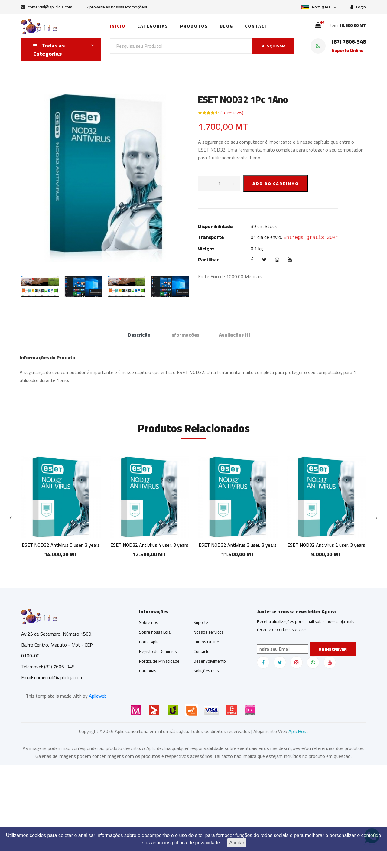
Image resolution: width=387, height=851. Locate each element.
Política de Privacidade (159, 661)
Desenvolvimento (210, 661)
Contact (256, 26)
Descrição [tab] (139, 334)
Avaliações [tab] (234, 334)
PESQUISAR (273, 46)
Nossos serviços (209, 632)
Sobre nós (148, 622)
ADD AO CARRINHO (275, 183)
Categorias (152, 26)
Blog (226, 26)
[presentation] (10, 517)
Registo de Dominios (158, 651)
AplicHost (298, 731)
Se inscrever (333, 649)
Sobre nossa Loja (155, 632)
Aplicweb (98, 695)
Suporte (201, 622)
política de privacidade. (196, 842)
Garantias (147, 671)
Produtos (194, 26)
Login (358, 7)
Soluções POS (206, 671)
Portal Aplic (149, 642)
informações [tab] (184, 334)
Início (117, 26)
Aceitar (236, 842)
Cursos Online (206, 642)
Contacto (202, 651)
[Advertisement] (181, 807)
